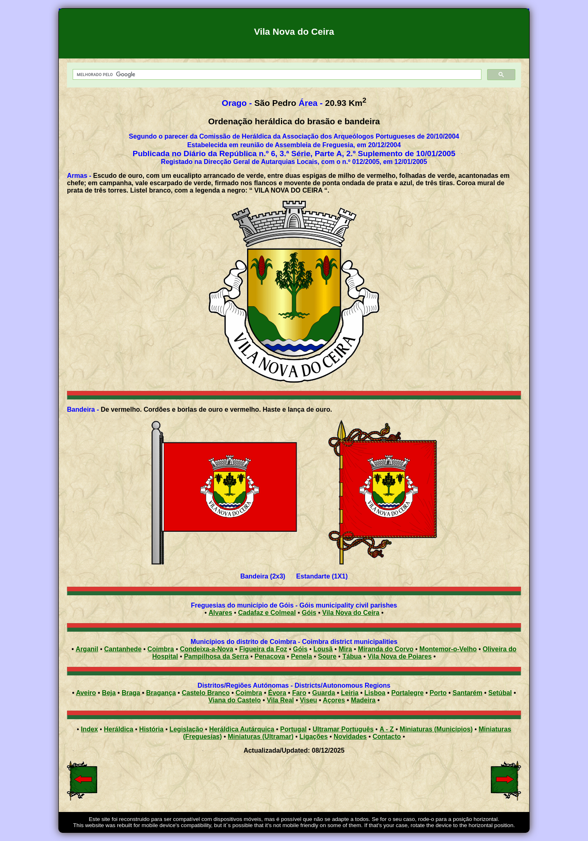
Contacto (386, 736)
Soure (327, 656)
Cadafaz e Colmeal (267, 612)
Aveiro (86, 692)
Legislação (186, 729)
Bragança (161, 692)
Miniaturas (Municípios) (436, 729)
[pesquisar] (276, 75)
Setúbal (500, 692)
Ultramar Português (343, 729)
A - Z (386, 729)
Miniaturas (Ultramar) (261, 736)
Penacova (269, 656)
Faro (299, 692)
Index (89, 729)
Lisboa (374, 692)
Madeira (363, 700)
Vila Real (280, 700)
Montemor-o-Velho (448, 649)
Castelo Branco (205, 692)
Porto (438, 692)
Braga (131, 692)
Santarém (467, 692)
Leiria (350, 692)
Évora (277, 692)
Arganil (87, 649)
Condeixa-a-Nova (206, 649)
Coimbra (160, 649)
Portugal (293, 729)
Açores (334, 700)
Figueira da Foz (263, 649)
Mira (345, 649)
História (151, 729)
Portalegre (407, 692)
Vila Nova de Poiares (400, 656)
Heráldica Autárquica (241, 729)
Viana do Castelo (234, 700)
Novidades (350, 736)
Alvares (220, 612)
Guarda (323, 692)
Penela (301, 656)
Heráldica (118, 729)
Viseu (308, 700)
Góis (309, 612)
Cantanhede (123, 649)
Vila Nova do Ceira (350, 612)
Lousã (323, 649)
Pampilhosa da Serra (216, 656)
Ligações (313, 736)
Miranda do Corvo (386, 649)
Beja (109, 692)
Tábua (351, 656)
